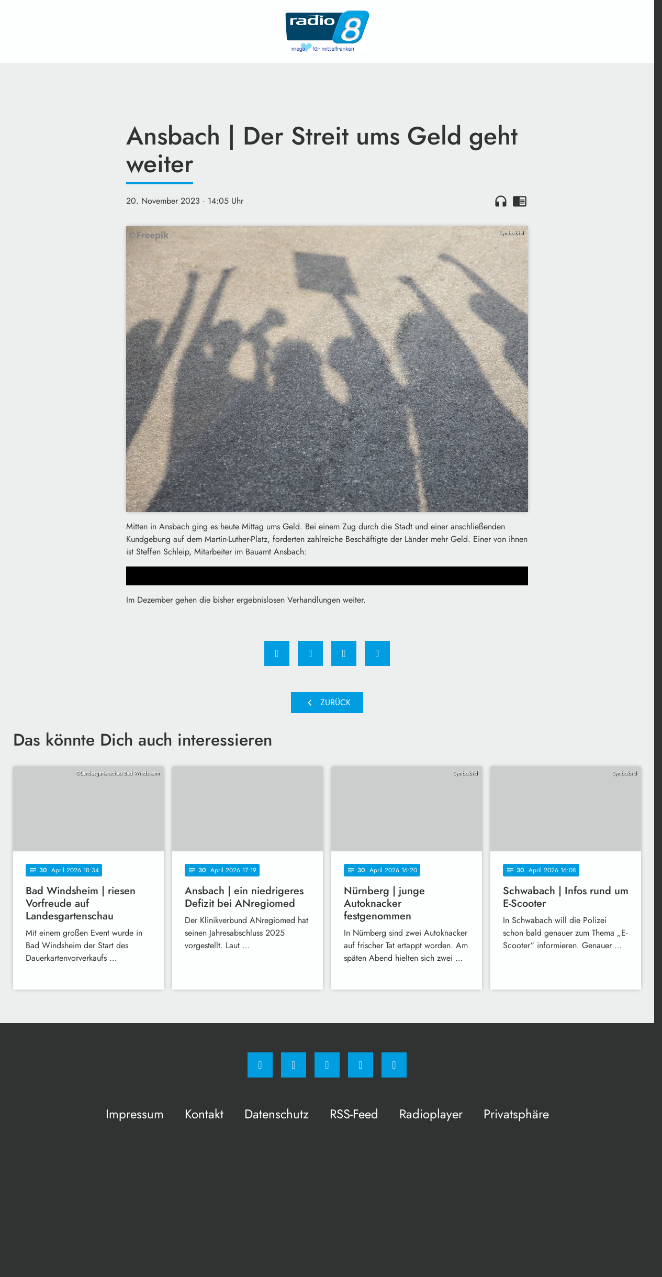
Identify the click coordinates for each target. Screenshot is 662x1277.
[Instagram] (293, 1065)
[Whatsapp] (327, 1065)
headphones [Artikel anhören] (500, 201)
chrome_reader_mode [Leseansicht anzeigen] (519, 201)
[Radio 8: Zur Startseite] (327, 31)
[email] (394, 1065)
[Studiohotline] (360, 1065)
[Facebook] (260, 1065)
